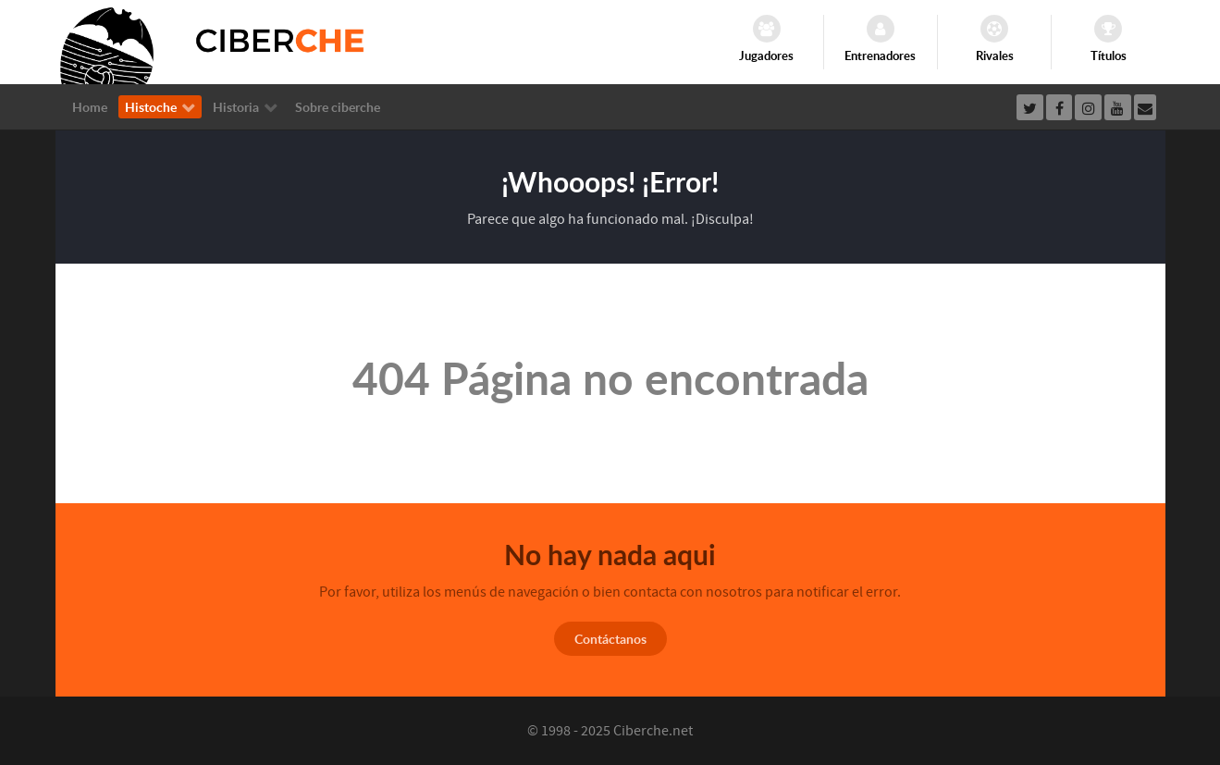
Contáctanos (610, 639)
